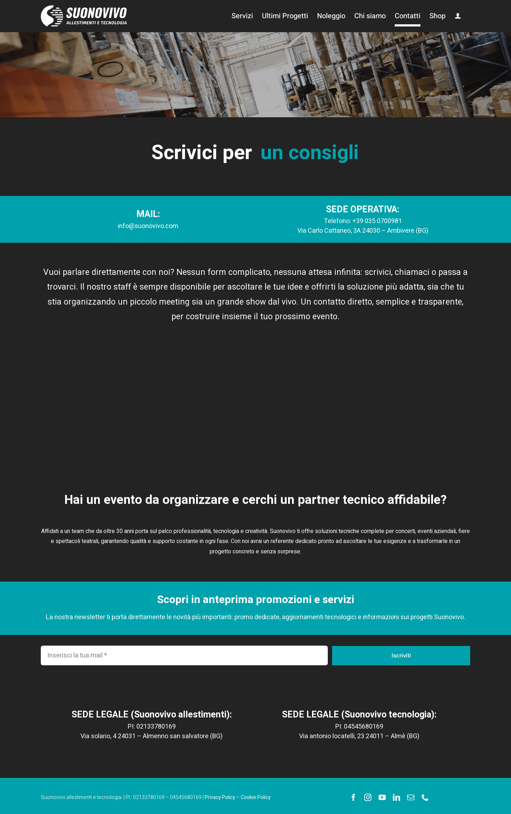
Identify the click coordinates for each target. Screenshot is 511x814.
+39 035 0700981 (377, 221)
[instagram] (367, 797)
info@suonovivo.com (148, 226)
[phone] (425, 797)
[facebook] (353, 797)
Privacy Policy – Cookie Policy (238, 797)
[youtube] (382, 797)
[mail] (410, 797)
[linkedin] (396, 797)
